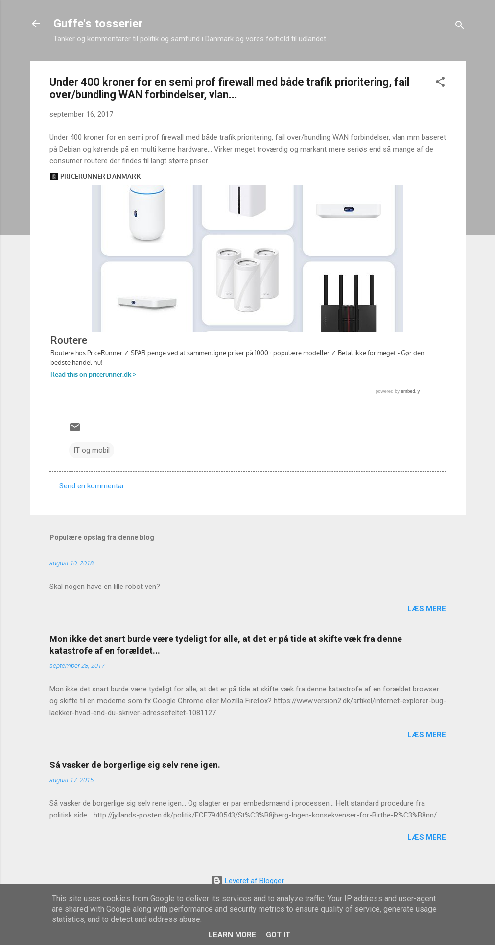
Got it (278, 934)
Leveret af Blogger (247, 880)
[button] (440, 83)
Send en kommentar (91, 486)
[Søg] (460, 27)
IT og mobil (91, 450)
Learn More (232, 934)
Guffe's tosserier (98, 23)
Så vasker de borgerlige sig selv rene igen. (134, 765)
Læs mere (426, 608)
